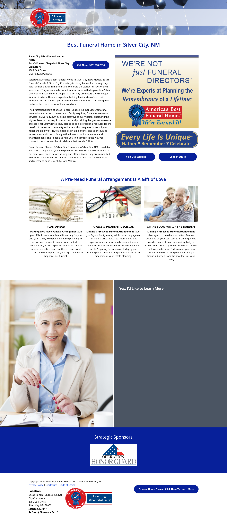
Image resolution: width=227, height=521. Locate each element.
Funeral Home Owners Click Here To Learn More (166, 489)
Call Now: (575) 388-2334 (91, 65)
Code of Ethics (177, 156)
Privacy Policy (36, 485)
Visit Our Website (136, 156)
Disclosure (51, 485)
